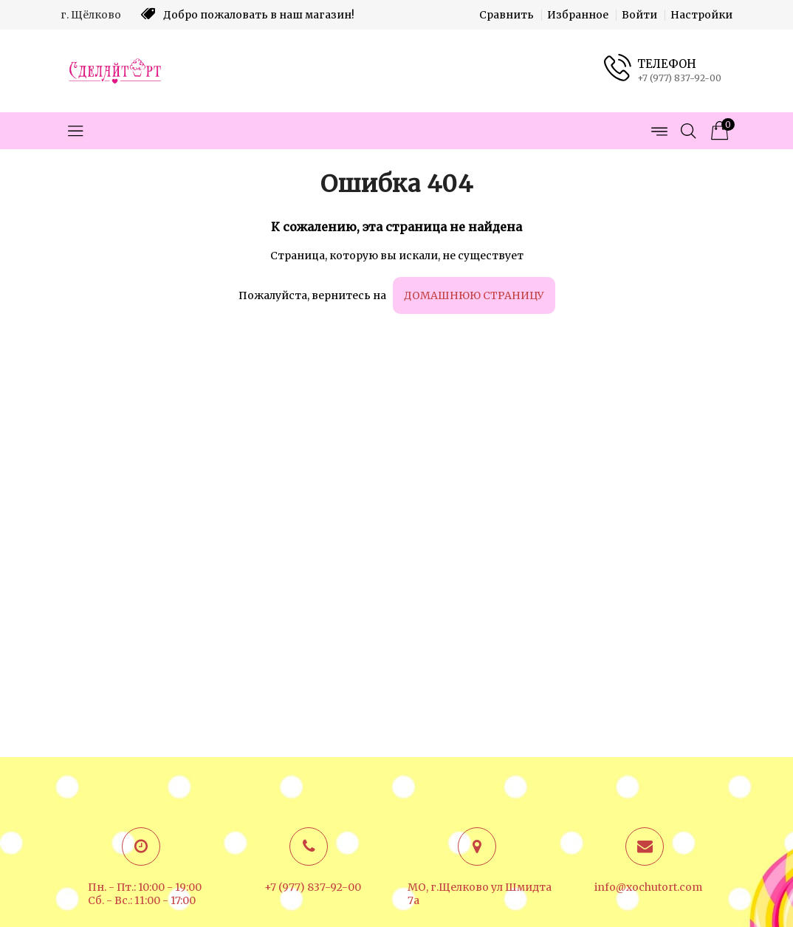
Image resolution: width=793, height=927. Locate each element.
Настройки (701, 14)
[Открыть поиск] (688, 131)
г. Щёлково (91, 14)
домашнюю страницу (474, 295)
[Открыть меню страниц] (658, 131)
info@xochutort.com (648, 887)
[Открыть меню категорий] (75, 131)
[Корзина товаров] (717, 131)
